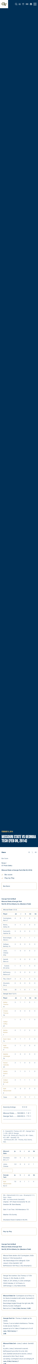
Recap (4, 863)
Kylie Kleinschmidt (7, 1090)
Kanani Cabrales (6, 1064)
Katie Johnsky (6, 1046)
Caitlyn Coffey (5, 1023)
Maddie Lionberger (6, 1055)
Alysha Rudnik (5, 1031)
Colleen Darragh (5, 1081)
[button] (16, 4)
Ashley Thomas (5, 1003)
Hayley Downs (5, 1072)
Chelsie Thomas (5, 1012)
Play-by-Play (9, 878)
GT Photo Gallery (7, 865)
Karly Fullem (7, 1039)
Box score (8, 875)
